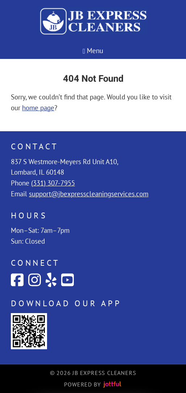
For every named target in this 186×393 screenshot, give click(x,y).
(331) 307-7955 (53, 183)
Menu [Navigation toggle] (93, 50)
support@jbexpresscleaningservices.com (88, 193)
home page (38, 107)
